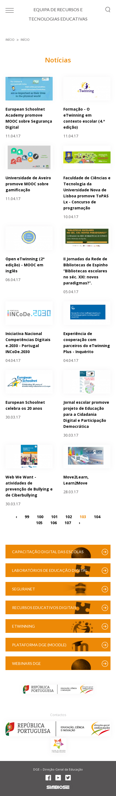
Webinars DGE (26, 663)
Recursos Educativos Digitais (44, 607)
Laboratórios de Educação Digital (49, 570)
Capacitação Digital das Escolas (48, 551)
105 (39, 522)
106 (53, 522)
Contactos (58, 715)
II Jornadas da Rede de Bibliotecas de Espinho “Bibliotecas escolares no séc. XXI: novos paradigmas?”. (85, 270)
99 (27, 516)
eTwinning (23, 626)
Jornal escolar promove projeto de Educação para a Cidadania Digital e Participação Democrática (86, 414)
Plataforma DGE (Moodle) (39, 644)
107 (67, 522)
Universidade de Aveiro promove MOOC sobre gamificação (28, 183)
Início (10, 40)
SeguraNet (23, 589)
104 (97, 516)
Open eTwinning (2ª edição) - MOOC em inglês (24, 264)
